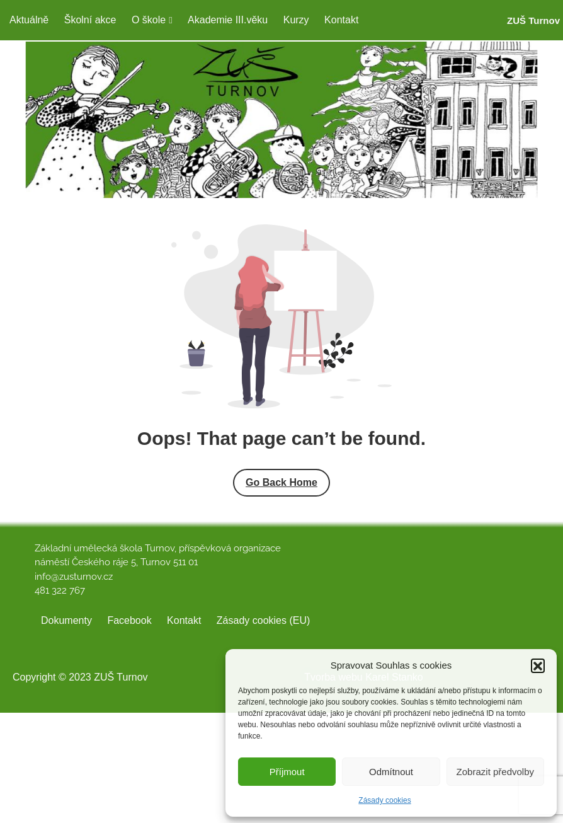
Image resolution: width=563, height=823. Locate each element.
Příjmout (287, 771)
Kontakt (341, 19)
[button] (538, 665)
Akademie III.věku (228, 19)
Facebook (129, 620)
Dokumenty (66, 620)
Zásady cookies (384, 800)
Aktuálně (28, 19)
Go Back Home (281, 482)
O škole (149, 19)
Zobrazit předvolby (495, 771)
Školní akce (90, 19)
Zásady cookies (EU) (263, 620)
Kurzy (296, 19)
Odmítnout (391, 771)
